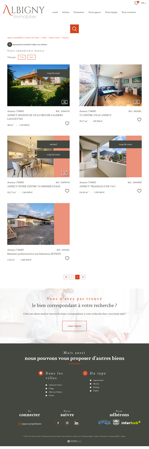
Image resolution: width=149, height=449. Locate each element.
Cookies (123, 436)
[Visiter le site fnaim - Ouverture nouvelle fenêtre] (116, 422)
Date (31, 57)
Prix (21, 57)
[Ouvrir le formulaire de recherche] (74, 28)
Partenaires (103, 436)
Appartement (98, 401)
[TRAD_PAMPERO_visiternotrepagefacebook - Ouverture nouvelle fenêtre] (58, 423)
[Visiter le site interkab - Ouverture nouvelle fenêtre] (104, 422)
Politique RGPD (114, 436)
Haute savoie (54, 37)
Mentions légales (87, 436)
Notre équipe (111, 12)
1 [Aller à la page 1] (71, 277)
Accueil (54, 12)
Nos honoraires (66, 436)
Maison (96, 404)
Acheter (65, 12)
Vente (44, 37)
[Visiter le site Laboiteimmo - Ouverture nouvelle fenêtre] (74, 441)
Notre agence (95, 12)
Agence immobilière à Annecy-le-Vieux (23, 37)
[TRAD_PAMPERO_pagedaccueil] (23, 17)
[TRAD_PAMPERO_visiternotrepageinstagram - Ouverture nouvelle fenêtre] (67, 423)
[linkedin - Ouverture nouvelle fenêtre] (76, 423)
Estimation (79, 12)
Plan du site (76, 436)
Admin (96, 436)
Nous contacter (129, 12)
